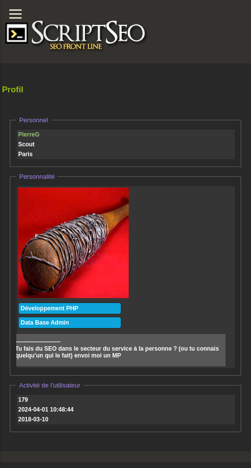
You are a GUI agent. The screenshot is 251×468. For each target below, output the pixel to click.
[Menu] (15, 14)
